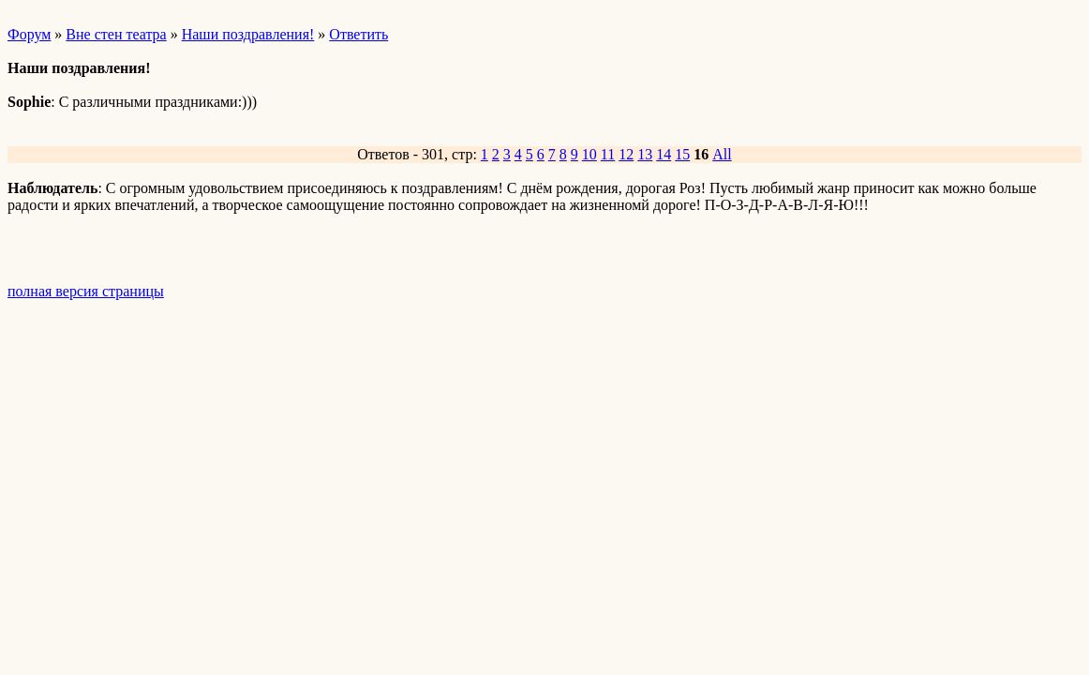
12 (626, 154)
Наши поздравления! (248, 34)
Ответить (358, 34)
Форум (29, 34)
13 (644, 154)
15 (682, 154)
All (721, 154)
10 (589, 154)
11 (608, 154)
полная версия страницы (85, 291)
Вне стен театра (116, 34)
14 (663, 154)
